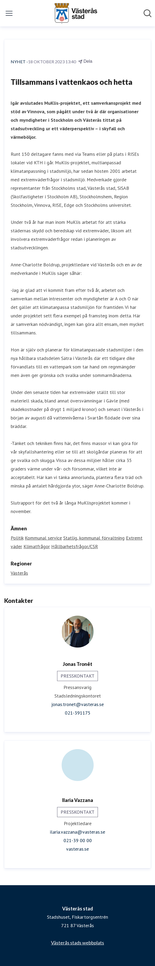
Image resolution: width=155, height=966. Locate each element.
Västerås (19, 573)
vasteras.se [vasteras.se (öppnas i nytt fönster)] (77, 849)
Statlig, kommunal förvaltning (94, 538)
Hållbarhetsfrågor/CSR (74, 546)
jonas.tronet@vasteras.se (77, 704)
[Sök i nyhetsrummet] (147, 13)
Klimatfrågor (36, 546)
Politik (17, 538)
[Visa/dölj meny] (9, 13)
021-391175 (77, 713)
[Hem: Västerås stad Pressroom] (76, 13)
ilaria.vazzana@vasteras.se (77, 832)
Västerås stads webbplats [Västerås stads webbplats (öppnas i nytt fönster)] (77, 943)
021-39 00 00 (77, 840)
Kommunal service (43, 538)
